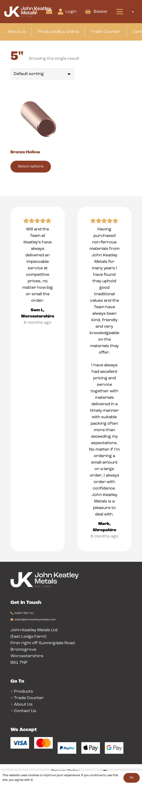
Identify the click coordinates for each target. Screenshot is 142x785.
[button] (35, 11)
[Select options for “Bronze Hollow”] (30, 167)
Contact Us (25, 711)
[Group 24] (27, 11)
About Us (23, 704)
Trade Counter (29, 698)
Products (23, 691)
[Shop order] (42, 74)
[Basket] (87, 11)
